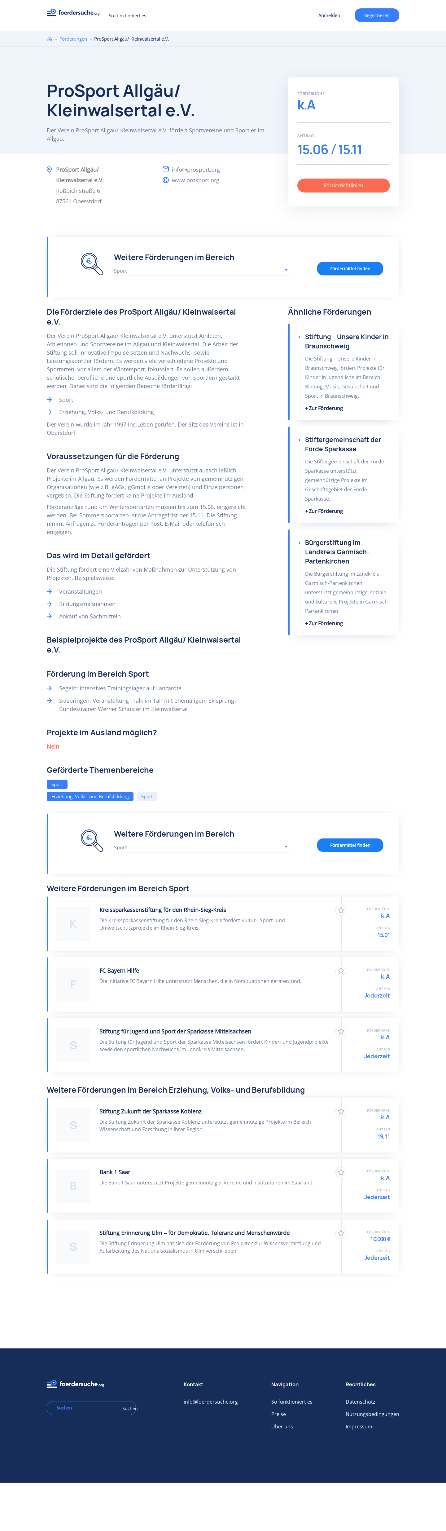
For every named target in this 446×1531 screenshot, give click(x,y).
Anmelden (329, 15)
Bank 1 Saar (114, 1172)
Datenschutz (360, 1401)
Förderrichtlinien (343, 185)
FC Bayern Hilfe (119, 970)
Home (49, 39)
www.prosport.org (195, 180)
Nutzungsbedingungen (372, 1414)
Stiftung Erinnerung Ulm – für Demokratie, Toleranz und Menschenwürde (194, 1233)
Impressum (359, 1426)
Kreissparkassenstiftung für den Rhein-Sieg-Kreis (162, 910)
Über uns (282, 1426)
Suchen (127, 1408)
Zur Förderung (326, 408)
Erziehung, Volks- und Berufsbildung (90, 796)
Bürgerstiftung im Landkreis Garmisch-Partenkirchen (337, 551)
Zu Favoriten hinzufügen (340, 910)
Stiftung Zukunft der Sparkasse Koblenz (150, 1111)
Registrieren (377, 15)
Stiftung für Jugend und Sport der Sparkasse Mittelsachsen (175, 1031)
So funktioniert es (127, 15)
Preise (278, 1414)
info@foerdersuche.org (211, 1401)
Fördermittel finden (350, 269)
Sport (57, 784)
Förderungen (73, 39)
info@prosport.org (196, 169)
